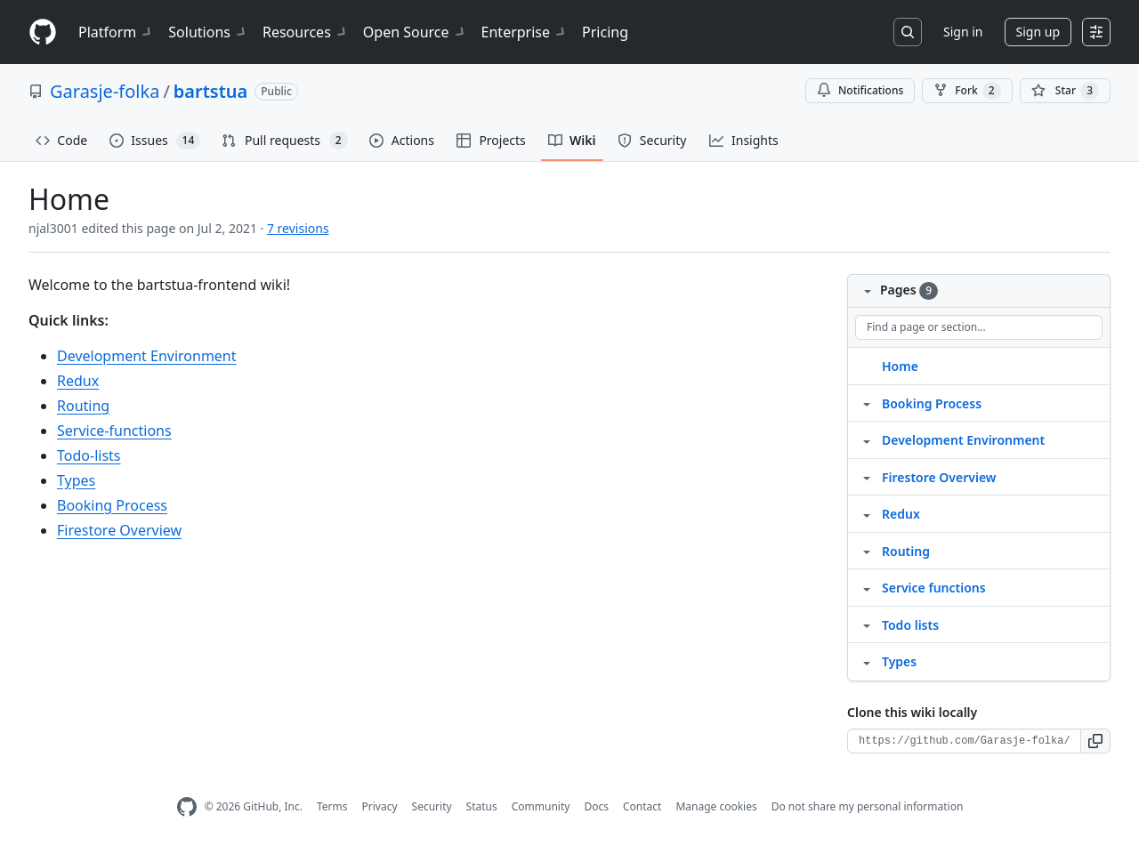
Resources (306, 32)
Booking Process (112, 505)
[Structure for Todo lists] (867, 624)
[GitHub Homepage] (187, 807)
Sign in (962, 31)
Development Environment (147, 356)
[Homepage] (42, 32)
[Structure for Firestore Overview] (867, 477)
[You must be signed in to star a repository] (1065, 90)
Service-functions (114, 430)
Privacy (380, 806)
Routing (83, 405)
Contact (642, 806)
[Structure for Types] (867, 661)
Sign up (1038, 31)
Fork (966, 91)
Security (432, 806)
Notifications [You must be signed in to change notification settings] (860, 90)
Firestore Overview (119, 530)
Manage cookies (715, 806)
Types (76, 480)
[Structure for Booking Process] (867, 403)
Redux (78, 381)
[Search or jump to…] (907, 32)
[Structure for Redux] (867, 513)
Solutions (208, 32)
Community (541, 806)
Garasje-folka (104, 91)
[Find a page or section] (979, 327)
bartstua (210, 91)
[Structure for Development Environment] (867, 439)
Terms (332, 806)
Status (481, 806)
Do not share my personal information (867, 806)
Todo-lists (89, 455)
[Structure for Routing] (867, 550)
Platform (116, 32)
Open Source (415, 32)
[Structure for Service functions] (867, 587)
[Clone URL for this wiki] (964, 741)
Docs (596, 806)
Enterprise (524, 32)
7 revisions (298, 228)
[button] (1096, 741)
